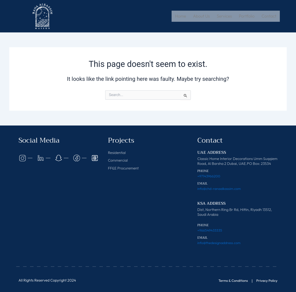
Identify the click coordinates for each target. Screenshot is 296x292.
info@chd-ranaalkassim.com (220, 188)
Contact (269, 16)
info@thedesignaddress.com (220, 242)
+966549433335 (210, 230)
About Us (201, 16)
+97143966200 (209, 176)
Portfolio (247, 16)
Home (180, 16)
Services (224, 16)
